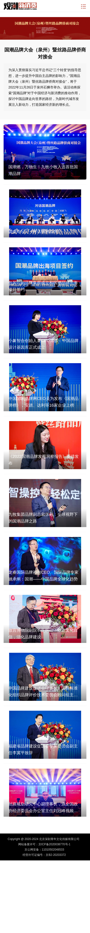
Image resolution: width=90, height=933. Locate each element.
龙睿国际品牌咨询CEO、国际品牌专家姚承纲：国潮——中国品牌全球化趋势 (43, 575)
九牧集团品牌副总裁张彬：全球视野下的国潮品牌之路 (43, 517)
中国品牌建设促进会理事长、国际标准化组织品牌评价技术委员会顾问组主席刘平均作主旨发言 (43, 692)
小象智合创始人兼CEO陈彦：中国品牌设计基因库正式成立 (43, 344)
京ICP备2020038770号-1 (54, 844)
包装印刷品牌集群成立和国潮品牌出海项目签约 (43, 286)
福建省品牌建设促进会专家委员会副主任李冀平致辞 (43, 749)
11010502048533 (53, 849)
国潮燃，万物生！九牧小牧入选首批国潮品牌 (43, 170)
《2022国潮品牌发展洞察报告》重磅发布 (43, 460)
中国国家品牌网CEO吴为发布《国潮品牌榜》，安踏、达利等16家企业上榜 (43, 402)
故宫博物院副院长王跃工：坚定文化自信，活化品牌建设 (43, 633)
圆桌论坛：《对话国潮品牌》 (34, 231)
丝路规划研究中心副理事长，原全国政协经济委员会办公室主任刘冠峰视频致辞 (43, 808)
